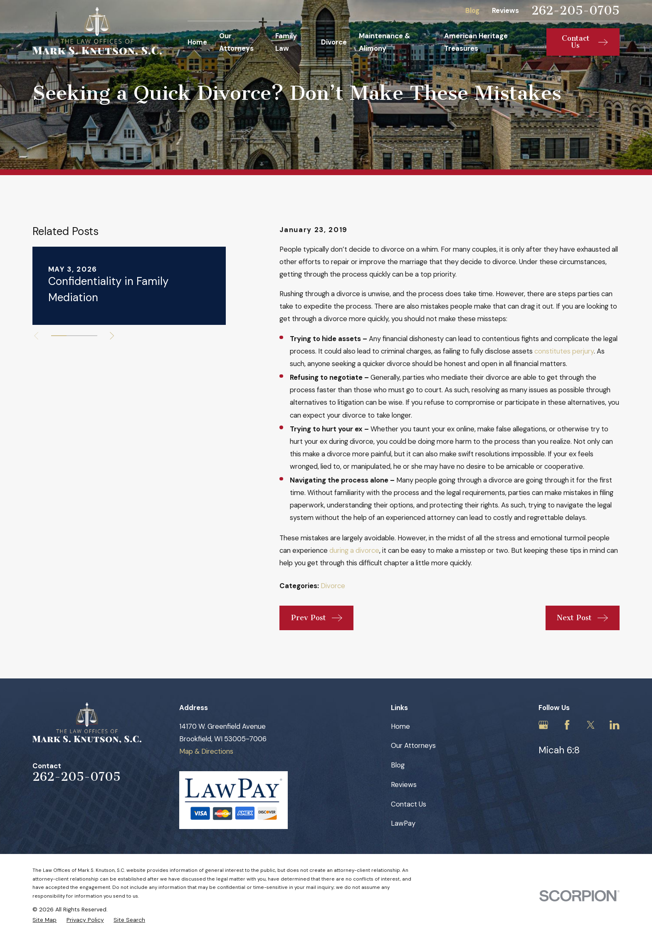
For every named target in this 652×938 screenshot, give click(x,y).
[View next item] (112, 335)
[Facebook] (567, 725)
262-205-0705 (575, 10)
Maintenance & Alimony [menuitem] (384, 42)
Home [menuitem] (197, 42)
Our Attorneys (413, 745)
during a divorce (354, 550)
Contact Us (408, 804)
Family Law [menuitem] (286, 42)
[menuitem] (44, 920)
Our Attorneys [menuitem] (236, 42)
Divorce (333, 585)
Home (400, 726)
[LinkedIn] (614, 725)
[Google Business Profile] (543, 725)
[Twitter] (590, 725)
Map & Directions (206, 751)
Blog (472, 10)
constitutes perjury (564, 351)
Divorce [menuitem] (334, 42)
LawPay (403, 823)
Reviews (505, 10)
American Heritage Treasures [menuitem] (476, 42)
